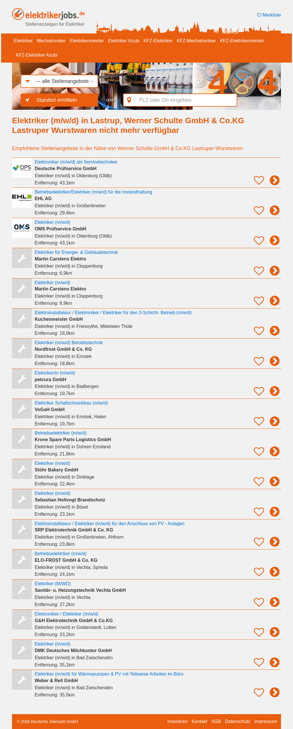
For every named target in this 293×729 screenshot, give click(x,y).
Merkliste (269, 15)
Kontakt (199, 721)
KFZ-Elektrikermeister (242, 40)
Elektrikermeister (87, 40)
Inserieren (177, 721)
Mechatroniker (51, 40)
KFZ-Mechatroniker (196, 40)
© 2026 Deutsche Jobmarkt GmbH (47, 721)
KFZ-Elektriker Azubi (37, 55)
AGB (216, 721)
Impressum (265, 721)
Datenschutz (237, 721)
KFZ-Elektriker (158, 40)
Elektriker (23, 40)
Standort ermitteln (56, 100)
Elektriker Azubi (123, 40)
